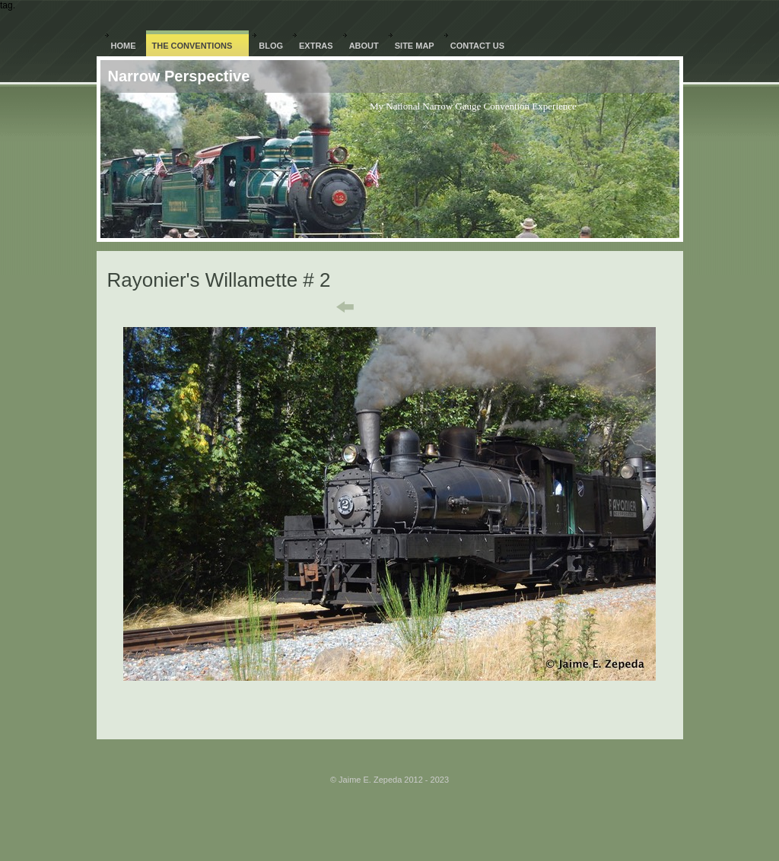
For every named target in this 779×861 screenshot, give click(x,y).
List (399, 307)
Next (454, 307)
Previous (334, 307)
